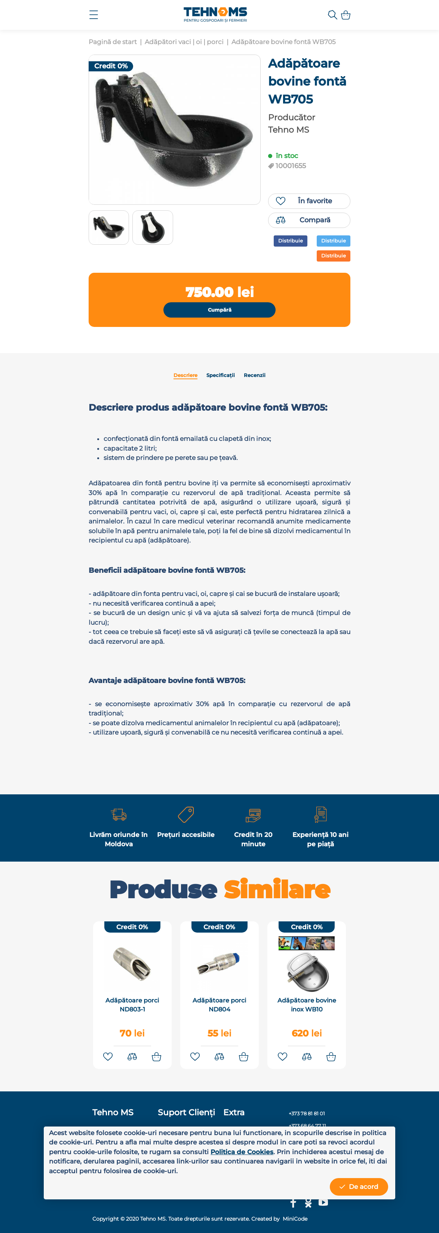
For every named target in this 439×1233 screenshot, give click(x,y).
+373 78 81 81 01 (307, 1113)
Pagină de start (113, 42)
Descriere (185, 375)
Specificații (220, 375)
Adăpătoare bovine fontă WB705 (283, 42)
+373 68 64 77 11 (307, 1125)
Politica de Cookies (242, 1152)
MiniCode (294, 1217)
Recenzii (254, 375)
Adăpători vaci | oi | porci (184, 42)
